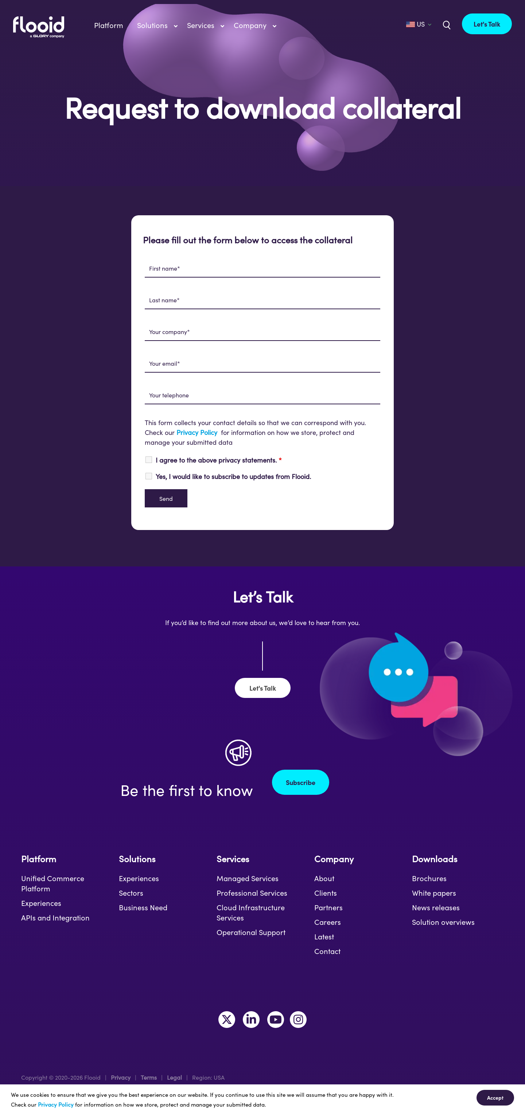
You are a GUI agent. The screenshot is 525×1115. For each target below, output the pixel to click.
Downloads (434, 859)
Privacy (121, 1077)
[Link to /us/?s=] (446, 24)
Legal (174, 1077)
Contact (327, 951)
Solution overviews (443, 922)
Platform (38, 859)
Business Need (143, 907)
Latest (324, 936)
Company (334, 859)
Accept (495, 1097)
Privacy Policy (196, 432)
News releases (436, 907)
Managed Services (248, 878)
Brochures (429, 878)
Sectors (131, 893)
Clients (325, 893)
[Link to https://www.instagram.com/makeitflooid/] (298, 1019)
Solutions (137, 859)
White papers (434, 893)
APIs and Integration (55, 917)
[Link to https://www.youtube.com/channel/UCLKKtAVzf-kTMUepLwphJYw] (275, 1019)
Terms (149, 1077)
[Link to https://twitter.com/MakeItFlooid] (226, 1019)
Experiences (41, 903)
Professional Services (252, 893)
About (324, 878)
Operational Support (251, 932)
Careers (327, 922)
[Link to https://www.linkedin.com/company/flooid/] (251, 1019)
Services (233, 859)
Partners (328, 907)
